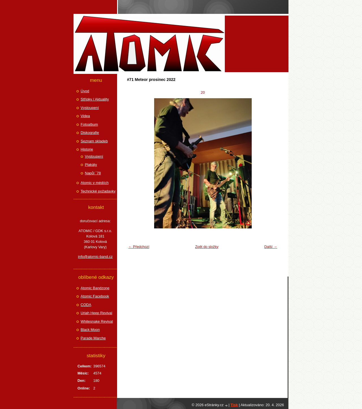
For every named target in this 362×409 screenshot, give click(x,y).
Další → (270, 247)
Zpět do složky (207, 247)
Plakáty (91, 164)
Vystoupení (90, 108)
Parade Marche (93, 338)
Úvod (85, 91)
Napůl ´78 (93, 173)
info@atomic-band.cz (95, 256)
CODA (86, 305)
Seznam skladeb (94, 141)
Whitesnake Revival (97, 321)
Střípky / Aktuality (95, 99)
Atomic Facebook (95, 296)
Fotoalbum (89, 124)
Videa (85, 116)
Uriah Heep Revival (96, 313)
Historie (87, 149)
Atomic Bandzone (95, 288)
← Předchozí (138, 247)
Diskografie (90, 132)
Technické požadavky (98, 191)
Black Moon (90, 329)
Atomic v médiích (95, 183)
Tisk (234, 405)
